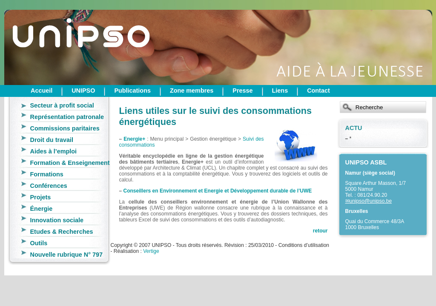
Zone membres (191, 90)
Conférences (48, 185)
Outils (39, 243)
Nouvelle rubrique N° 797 (66, 254)
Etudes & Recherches (61, 231)
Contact (318, 90)
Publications (132, 90)
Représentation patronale (67, 116)
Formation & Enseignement (70, 162)
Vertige (151, 251)
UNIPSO (83, 90)
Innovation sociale (57, 220)
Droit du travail (52, 139)
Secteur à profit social (62, 105)
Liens (280, 90)
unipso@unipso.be (371, 201)
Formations (46, 174)
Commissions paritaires (65, 128)
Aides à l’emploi (53, 151)
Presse (242, 90)
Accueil (41, 90)
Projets (40, 197)
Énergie (41, 208)
